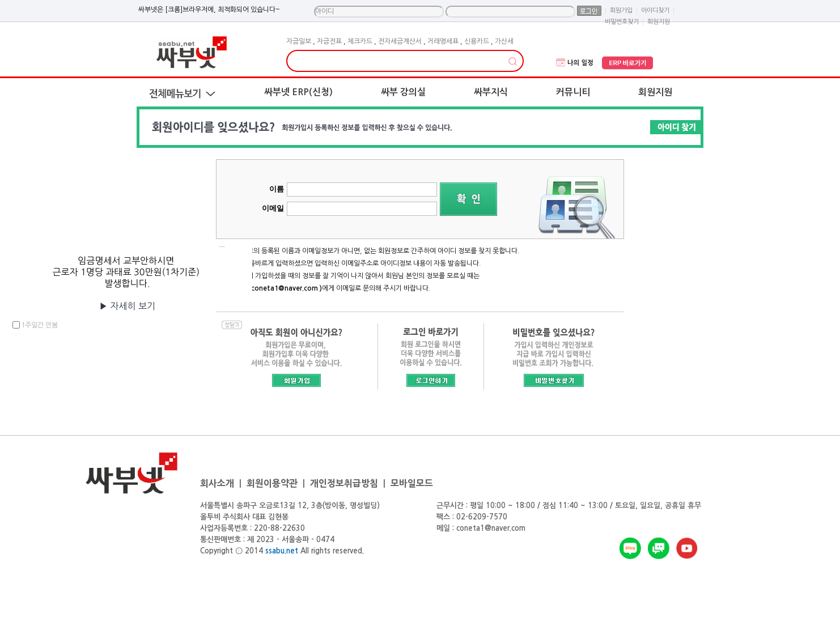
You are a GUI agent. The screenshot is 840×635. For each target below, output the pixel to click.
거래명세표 (443, 41)
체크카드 (359, 41)
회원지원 (655, 92)
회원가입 (621, 10)
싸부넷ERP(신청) (298, 92)
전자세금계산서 (400, 41)
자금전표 (329, 41)
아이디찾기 (655, 10)
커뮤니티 (573, 92)
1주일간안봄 (39, 325)
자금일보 (298, 41)
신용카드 (476, 41)
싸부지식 (491, 92)
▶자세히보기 (127, 305)
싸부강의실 (403, 92)
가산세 (504, 41)
